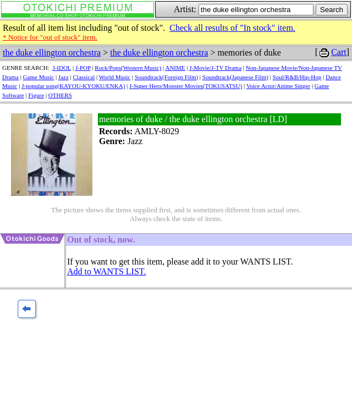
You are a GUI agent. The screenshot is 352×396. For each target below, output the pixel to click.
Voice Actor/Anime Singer (278, 85)
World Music (114, 77)
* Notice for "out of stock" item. (50, 37)
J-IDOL (61, 67)
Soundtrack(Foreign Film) (166, 77)
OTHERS (60, 95)
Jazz (63, 77)
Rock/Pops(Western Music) (128, 67)
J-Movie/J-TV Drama (215, 67)
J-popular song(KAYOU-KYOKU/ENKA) (73, 85)
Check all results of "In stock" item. (232, 27)
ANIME (175, 67)
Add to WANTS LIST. (106, 271)
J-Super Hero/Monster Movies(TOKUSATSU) (185, 85)
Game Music (38, 77)
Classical (84, 77)
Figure (36, 95)
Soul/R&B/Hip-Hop (297, 77)
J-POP (83, 67)
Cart (338, 52)
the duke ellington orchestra (52, 52)
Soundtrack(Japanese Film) (235, 77)
